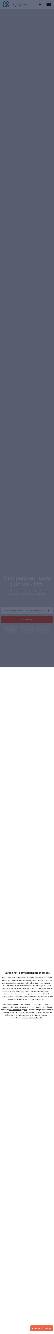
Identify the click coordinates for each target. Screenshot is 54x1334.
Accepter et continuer (42, 1328)
